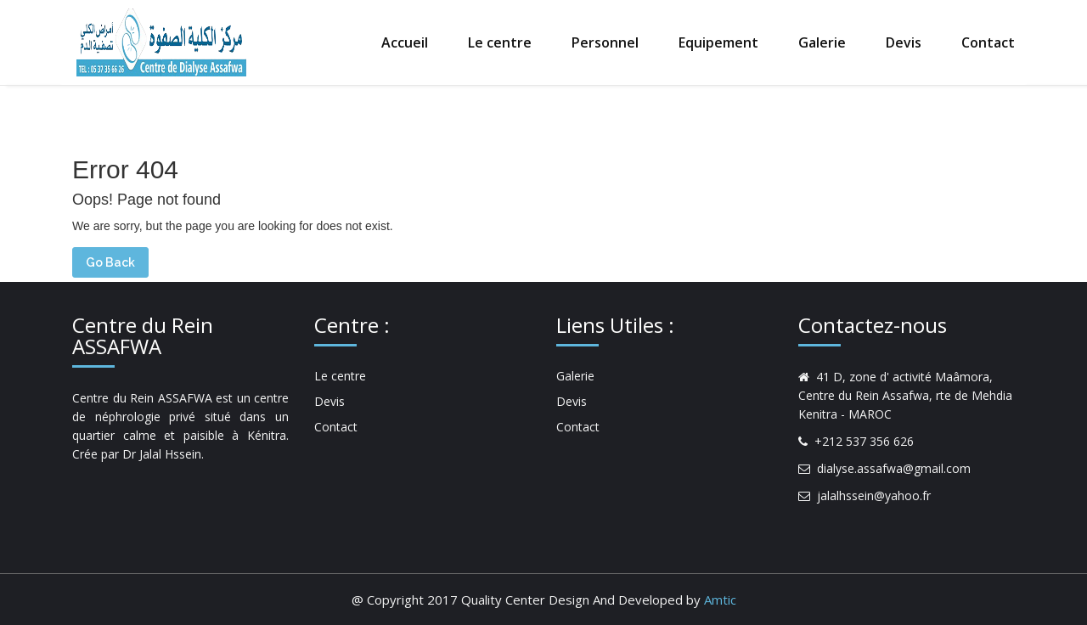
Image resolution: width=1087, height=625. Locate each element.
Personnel (605, 42)
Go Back (110, 262)
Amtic (720, 599)
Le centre (500, 42)
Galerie (822, 42)
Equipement (718, 42)
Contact (988, 42)
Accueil (404, 42)
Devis (903, 42)
